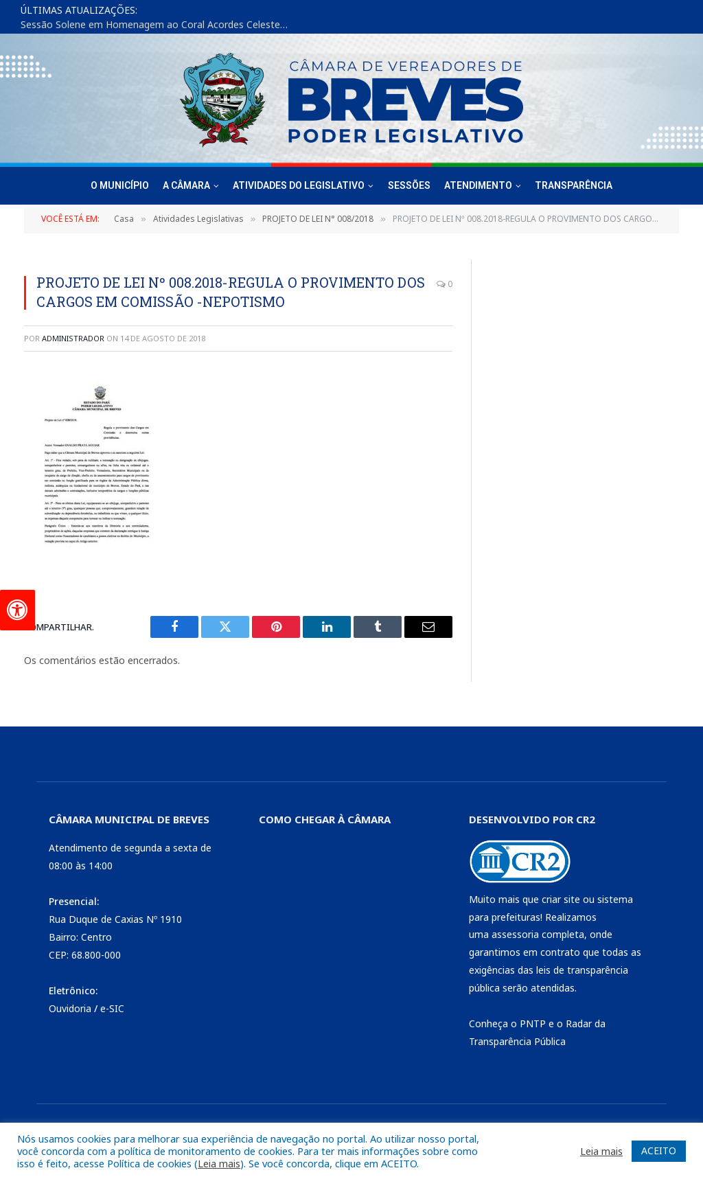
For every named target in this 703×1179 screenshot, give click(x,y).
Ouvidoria (70, 1008)
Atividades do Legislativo (299, 185)
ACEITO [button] (658, 1150)
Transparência (573, 185)
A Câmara (186, 185)
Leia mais (219, 1163)
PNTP (533, 1023)
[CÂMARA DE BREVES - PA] (346, 932)
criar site (561, 899)
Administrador (73, 338)
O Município (120, 185)
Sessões (409, 185)
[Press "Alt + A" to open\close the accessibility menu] (17, 610)
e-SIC (112, 1008)
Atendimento (478, 185)
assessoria (515, 934)
